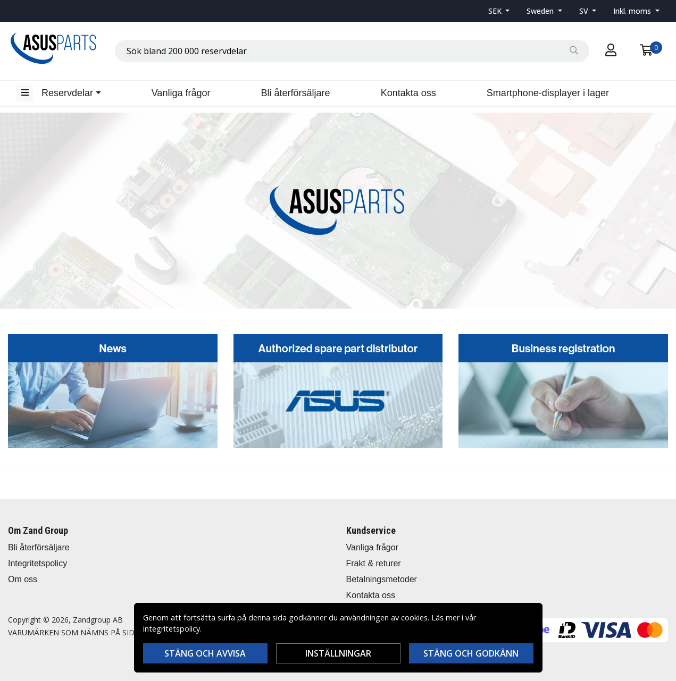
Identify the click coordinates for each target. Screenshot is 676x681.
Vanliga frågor (181, 93)
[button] (499, 10)
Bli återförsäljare (295, 93)
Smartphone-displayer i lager (548, 93)
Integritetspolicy (37, 563)
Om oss (22, 579)
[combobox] (352, 51)
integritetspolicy (171, 629)
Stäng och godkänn (471, 653)
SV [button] (584, 11)
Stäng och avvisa (205, 653)
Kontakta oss (408, 93)
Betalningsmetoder (381, 579)
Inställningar (338, 653)
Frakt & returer (373, 563)
